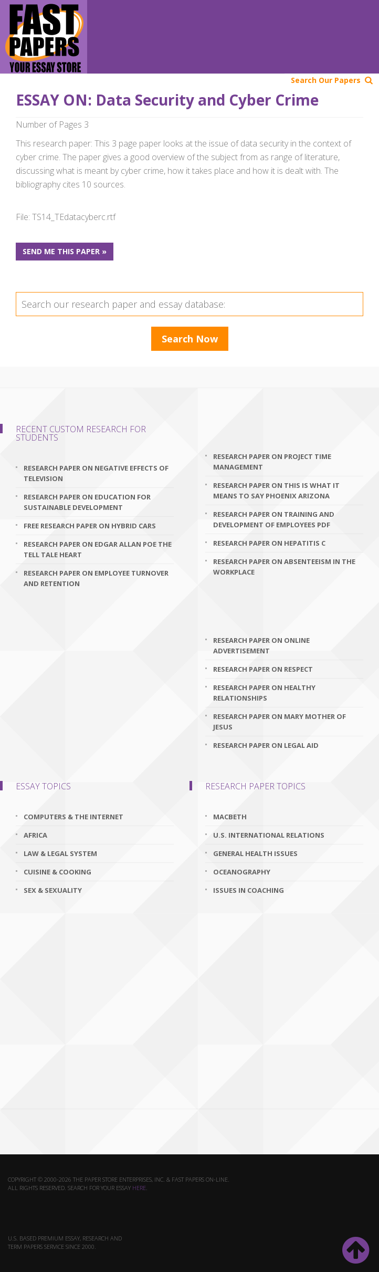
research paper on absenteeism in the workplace (284, 567)
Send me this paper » (65, 251)
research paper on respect (263, 669)
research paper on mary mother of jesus (279, 722)
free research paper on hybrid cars (90, 525)
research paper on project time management (272, 462)
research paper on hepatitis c (269, 543)
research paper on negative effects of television (96, 473)
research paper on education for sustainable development (87, 502)
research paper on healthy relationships (264, 693)
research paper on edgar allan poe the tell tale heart (98, 549)
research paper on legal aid (266, 745)
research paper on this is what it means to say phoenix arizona (276, 491)
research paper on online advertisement (261, 645)
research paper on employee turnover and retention (96, 578)
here (139, 1188)
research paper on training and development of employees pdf (273, 519)
